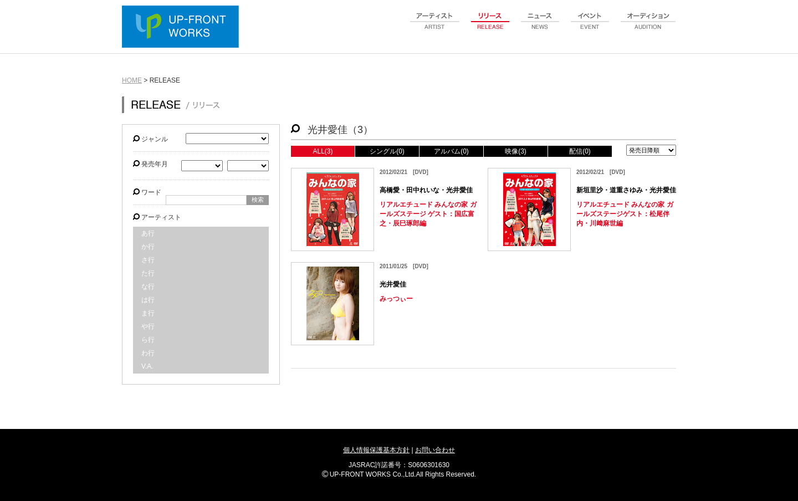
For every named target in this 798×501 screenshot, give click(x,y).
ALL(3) (322, 151)
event (590, 27)
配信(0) (580, 151)
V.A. (147, 366)
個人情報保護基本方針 (376, 450)
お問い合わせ (435, 450)
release (490, 27)
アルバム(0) (451, 151)
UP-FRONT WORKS (183, 28)
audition (648, 27)
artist (435, 27)
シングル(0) (387, 151)
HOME (132, 80)
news (540, 27)
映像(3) (515, 151)
